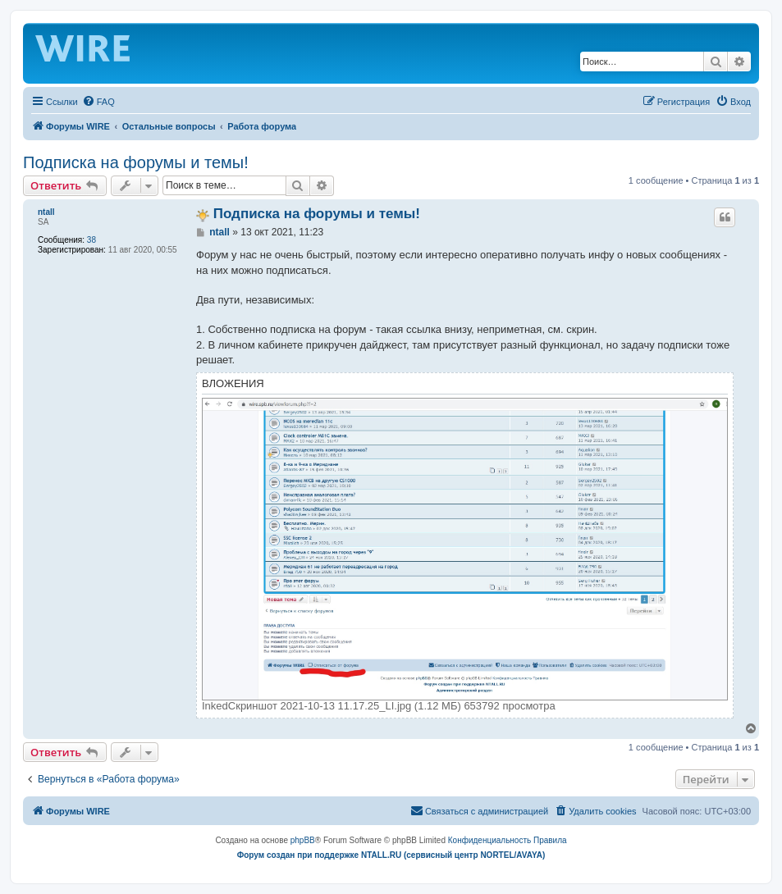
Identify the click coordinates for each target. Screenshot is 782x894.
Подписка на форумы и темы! (136, 162)
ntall (46, 212)
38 (91, 239)
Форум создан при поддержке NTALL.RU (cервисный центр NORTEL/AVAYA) (391, 855)
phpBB (302, 840)
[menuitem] (98, 102)
